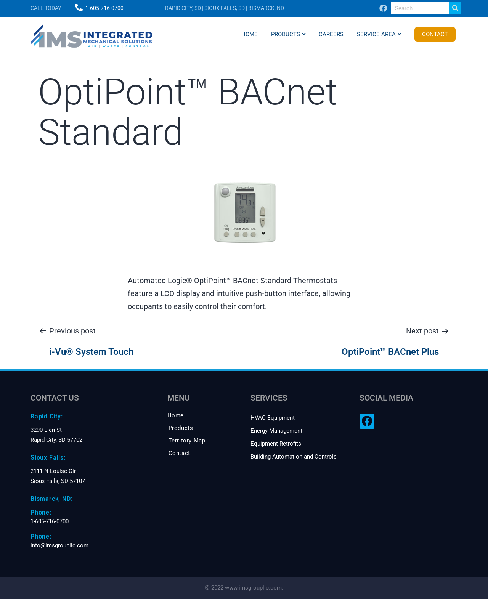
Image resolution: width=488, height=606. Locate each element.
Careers (331, 34)
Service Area (379, 34)
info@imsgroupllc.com (59, 545)
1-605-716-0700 (104, 8)
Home (249, 34)
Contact (435, 34)
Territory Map (187, 440)
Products (288, 34)
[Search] (455, 8)
